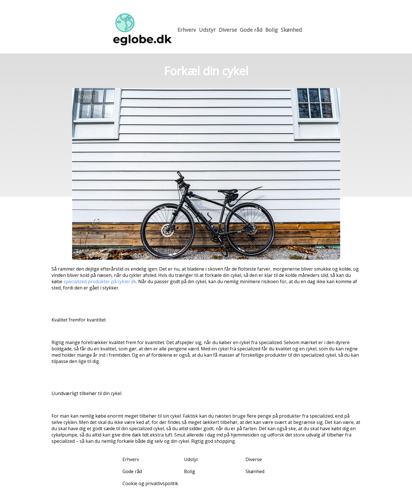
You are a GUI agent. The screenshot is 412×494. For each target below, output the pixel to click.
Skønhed (291, 29)
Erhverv (186, 29)
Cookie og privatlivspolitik (150, 483)
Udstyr (207, 29)
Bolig (271, 29)
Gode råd (251, 29)
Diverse (228, 29)
